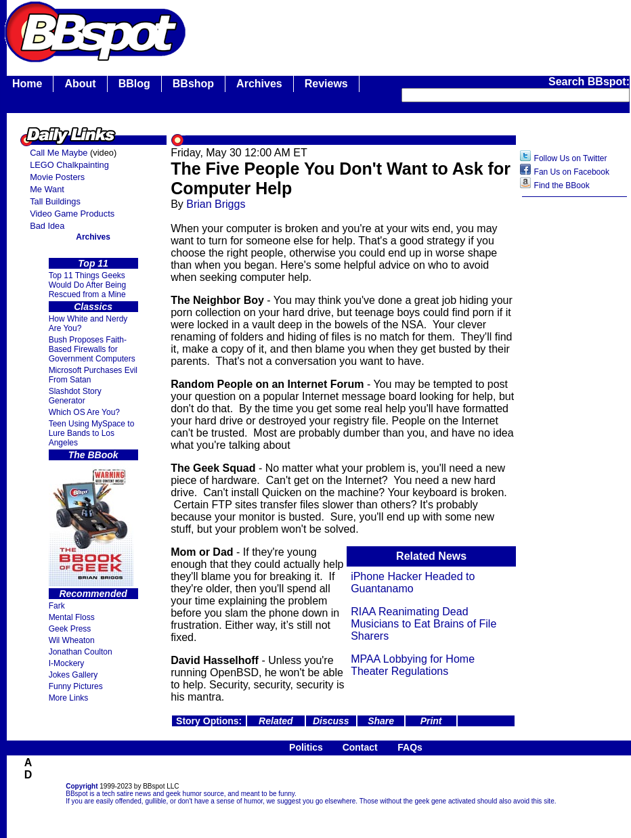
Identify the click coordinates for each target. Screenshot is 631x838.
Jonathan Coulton (80, 652)
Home (27, 83)
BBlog (134, 83)
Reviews (326, 83)
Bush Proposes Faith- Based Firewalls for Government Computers (92, 349)
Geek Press (70, 629)
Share (381, 720)
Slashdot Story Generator (75, 396)
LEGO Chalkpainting (69, 165)
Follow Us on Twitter (570, 158)
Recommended (93, 593)
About (79, 83)
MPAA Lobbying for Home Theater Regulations (413, 665)
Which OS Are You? (84, 412)
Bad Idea (47, 226)
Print (431, 720)
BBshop (193, 83)
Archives (259, 83)
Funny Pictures (76, 686)
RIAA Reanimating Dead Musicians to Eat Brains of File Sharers (423, 624)
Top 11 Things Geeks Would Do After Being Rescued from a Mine (88, 285)
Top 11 (93, 263)
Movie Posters (57, 177)
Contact (360, 747)
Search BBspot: (589, 81)
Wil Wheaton (72, 640)
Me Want (47, 189)
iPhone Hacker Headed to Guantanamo (413, 582)
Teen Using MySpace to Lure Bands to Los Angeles (92, 433)
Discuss (331, 720)
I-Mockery (67, 663)
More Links (69, 698)
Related (276, 720)
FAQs (409, 747)
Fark (57, 606)
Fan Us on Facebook (571, 172)
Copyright (81, 786)
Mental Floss (72, 617)
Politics (306, 747)
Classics (93, 306)
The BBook (93, 454)
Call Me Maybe (58, 153)
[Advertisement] (575, 418)
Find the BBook (562, 185)
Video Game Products (72, 213)
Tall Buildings (55, 201)
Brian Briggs (215, 204)
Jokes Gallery (73, 675)
